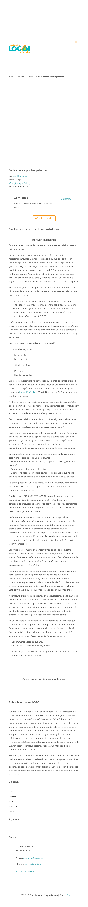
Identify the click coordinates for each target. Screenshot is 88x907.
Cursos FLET (14, 792)
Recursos (20, 76)
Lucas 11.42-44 (27, 392)
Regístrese (66, 199)
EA (68, 895)
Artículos (30, 76)
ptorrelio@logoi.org (33, 857)
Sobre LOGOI (14, 806)
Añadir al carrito (44, 218)
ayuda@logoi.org (33, 864)
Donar (11, 811)
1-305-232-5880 (25, 871)
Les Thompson (20, 175)
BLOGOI (12, 801)
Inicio (11, 76)
